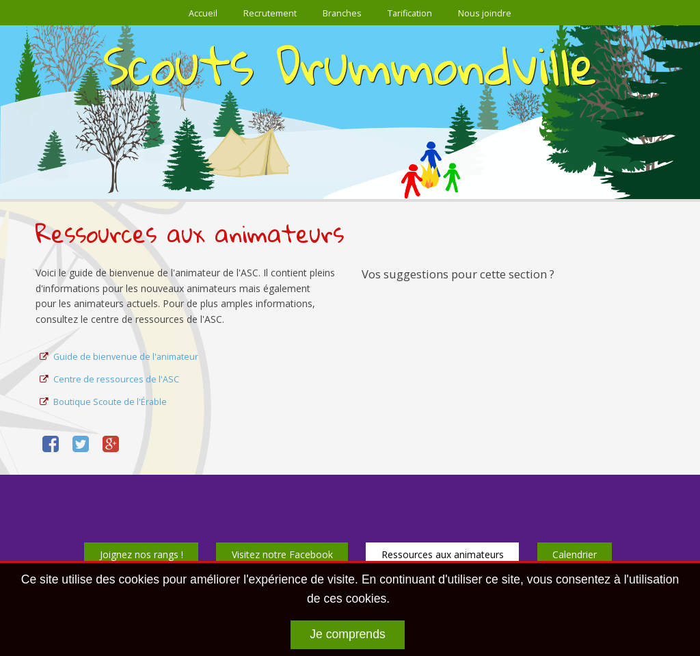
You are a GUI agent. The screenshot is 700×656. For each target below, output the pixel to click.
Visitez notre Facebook (282, 554)
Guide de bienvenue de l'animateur (125, 357)
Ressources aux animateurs (442, 554)
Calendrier (574, 554)
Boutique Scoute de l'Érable (110, 402)
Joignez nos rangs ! (141, 554)
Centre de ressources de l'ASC (116, 379)
